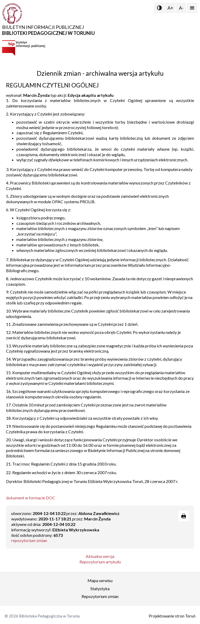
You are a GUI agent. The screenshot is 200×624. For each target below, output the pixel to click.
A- (181, 8)
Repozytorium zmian (100, 596)
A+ (170, 8)
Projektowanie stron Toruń (172, 616)
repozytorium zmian (29, 540)
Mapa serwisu (100, 580)
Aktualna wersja (100, 556)
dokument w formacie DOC (30, 497)
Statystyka (100, 588)
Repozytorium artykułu (100, 561)
